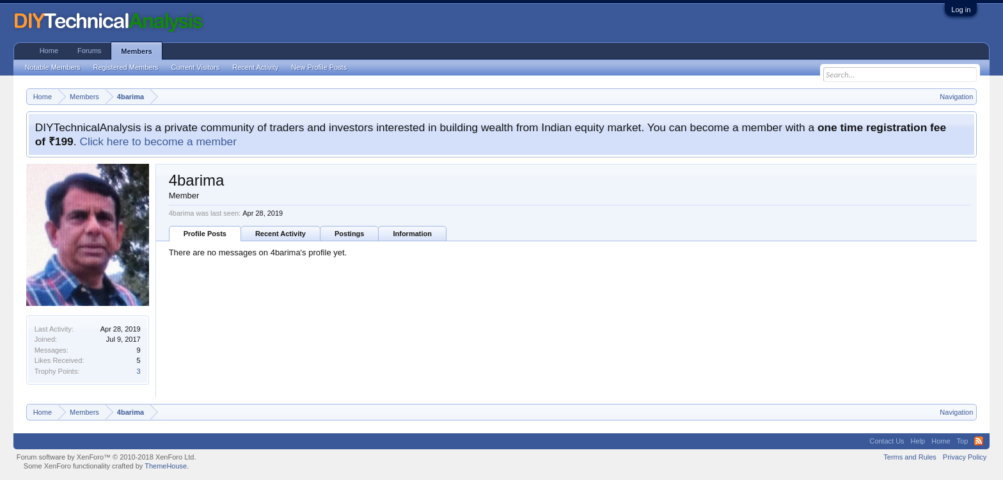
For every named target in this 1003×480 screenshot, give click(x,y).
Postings (349, 233)
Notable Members (53, 67)
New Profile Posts (319, 67)
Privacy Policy (964, 457)
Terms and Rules (909, 457)
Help (918, 441)
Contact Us (886, 441)
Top (962, 441)
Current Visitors (195, 67)
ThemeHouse (166, 466)
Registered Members (126, 67)
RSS (978, 440)
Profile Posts (205, 233)
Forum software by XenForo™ (106, 457)
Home (49, 50)
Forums (89, 50)
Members (136, 51)
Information (412, 233)
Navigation (956, 96)
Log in (960, 9)
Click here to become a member (158, 141)
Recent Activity (280, 233)
